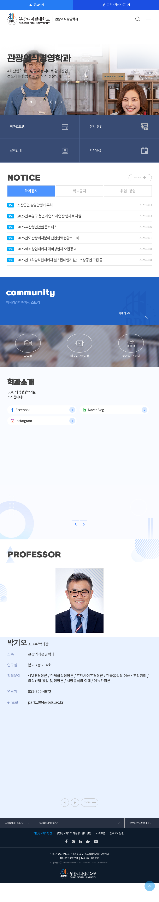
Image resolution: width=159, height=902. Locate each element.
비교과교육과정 (79, 353)
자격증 (28, 353)
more (137, 175)
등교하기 (39, 5)
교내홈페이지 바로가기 (13, 840)
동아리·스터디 (131, 353)
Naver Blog (96, 426)
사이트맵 (100, 852)
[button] (12, 102)
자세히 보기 (124, 312)
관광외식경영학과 (67, 19)
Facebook (23, 426)
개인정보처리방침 (43, 852)
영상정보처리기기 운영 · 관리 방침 (74, 852)
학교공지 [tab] (79, 189)
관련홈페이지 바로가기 (138, 840)
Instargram (24, 437)
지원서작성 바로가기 (118, 5)
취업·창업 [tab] (128, 189)
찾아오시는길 (117, 852)
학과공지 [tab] (31, 189)
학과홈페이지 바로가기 (48, 840)
